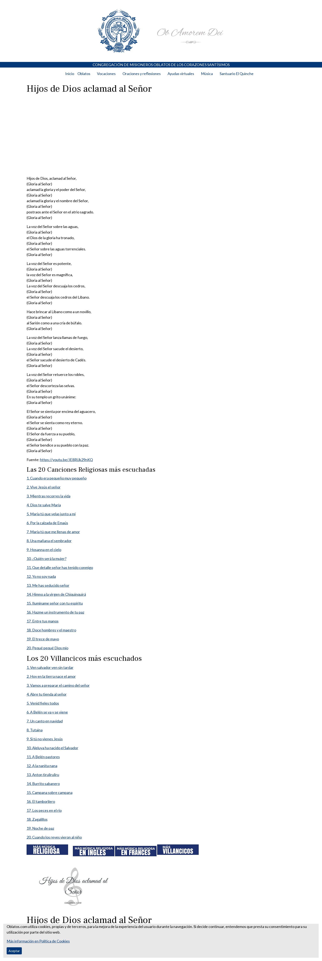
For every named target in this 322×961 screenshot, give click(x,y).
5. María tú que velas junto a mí (51, 514)
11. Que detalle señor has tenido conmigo (60, 567)
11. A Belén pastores (43, 756)
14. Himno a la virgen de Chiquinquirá (56, 594)
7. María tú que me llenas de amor (53, 531)
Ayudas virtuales (181, 73)
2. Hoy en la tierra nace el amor (51, 676)
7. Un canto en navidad (45, 721)
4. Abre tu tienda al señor (47, 694)
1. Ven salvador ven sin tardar (50, 667)
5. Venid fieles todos (43, 703)
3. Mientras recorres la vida (48, 496)
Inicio (69, 73)
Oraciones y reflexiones (141, 73)
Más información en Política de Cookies (38, 941)
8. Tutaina (35, 730)
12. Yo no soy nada (41, 576)
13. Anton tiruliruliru (43, 774)
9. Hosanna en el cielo (44, 549)
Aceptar (14, 951)
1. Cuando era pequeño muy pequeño (57, 478)
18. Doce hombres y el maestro (51, 630)
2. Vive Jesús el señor (44, 487)
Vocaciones (106, 73)
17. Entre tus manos (43, 621)
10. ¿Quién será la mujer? (46, 558)
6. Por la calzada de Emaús (47, 522)
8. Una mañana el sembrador (49, 540)
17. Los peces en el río (44, 810)
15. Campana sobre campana (49, 792)
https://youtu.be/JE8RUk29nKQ (66, 459)
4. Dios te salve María (44, 505)
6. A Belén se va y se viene (47, 712)
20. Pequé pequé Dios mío (47, 648)
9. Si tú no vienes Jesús (45, 739)
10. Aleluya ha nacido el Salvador (52, 748)
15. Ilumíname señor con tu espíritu (55, 603)
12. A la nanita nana (42, 765)
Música (207, 73)
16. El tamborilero (41, 801)
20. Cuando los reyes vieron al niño (54, 837)
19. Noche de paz (40, 828)
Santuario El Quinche (236, 73)
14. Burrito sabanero (43, 783)
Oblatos (83, 73)
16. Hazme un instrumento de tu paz (55, 612)
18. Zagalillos (37, 819)
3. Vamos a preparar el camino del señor (58, 685)
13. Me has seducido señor (48, 585)
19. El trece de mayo (43, 639)
